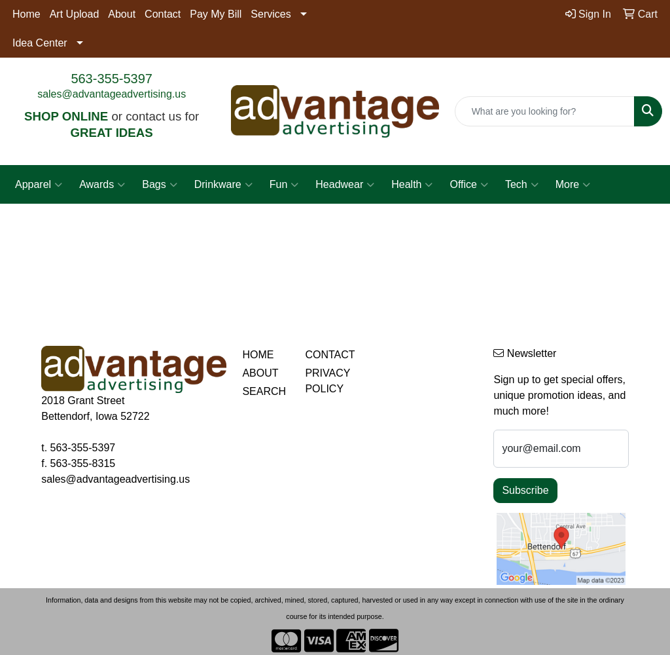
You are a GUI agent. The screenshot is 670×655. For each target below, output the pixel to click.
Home (26, 14)
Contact (163, 14)
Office (469, 185)
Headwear (344, 185)
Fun (284, 185)
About (121, 14)
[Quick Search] (545, 111)
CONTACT (328, 354)
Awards (102, 185)
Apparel (38, 185)
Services (271, 14)
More (572, 185)
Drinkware (223, 185)
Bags (159, 185)
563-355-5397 (111, 78)
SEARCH (264, 391)
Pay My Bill (215, 14)
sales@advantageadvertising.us (111, 94)
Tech (521, 185)
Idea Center (39, 42)
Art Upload (74, 14)
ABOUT (260, 373)
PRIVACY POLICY (327, 380)
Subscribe (525, 490)
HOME (257, 354)
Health (411, 185)
